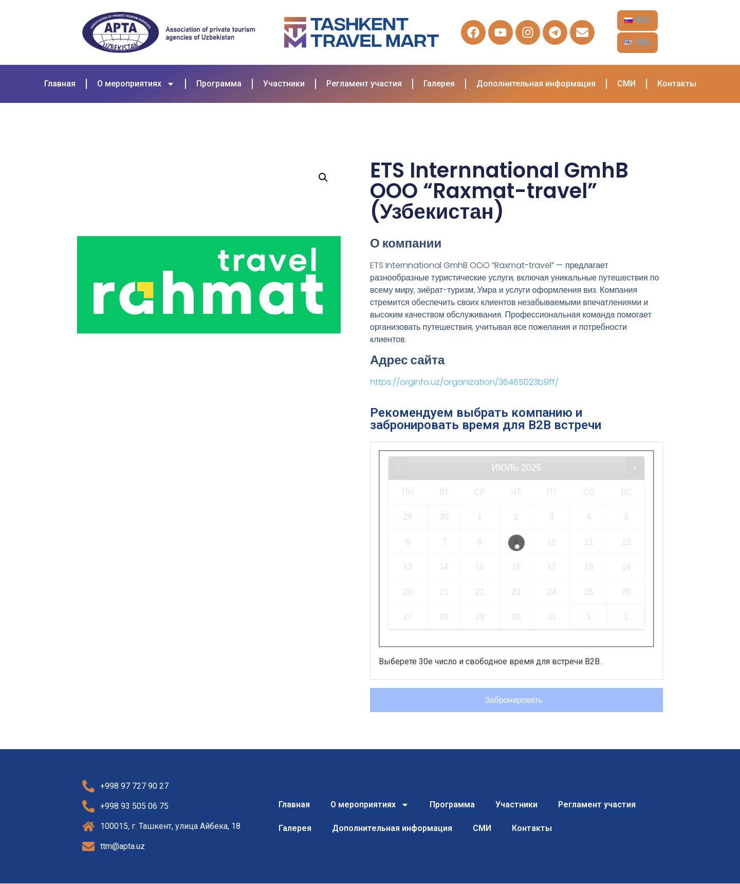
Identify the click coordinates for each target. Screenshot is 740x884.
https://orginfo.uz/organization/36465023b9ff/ (464, 382)
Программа (219, 84)
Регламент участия (364, 84)
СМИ (626, 84)
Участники (284, 84)
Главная (60, 84)
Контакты (676, 84)
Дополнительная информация (536, 84)
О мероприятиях (136, 84)
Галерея (439, 84)
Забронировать (514, 700)
